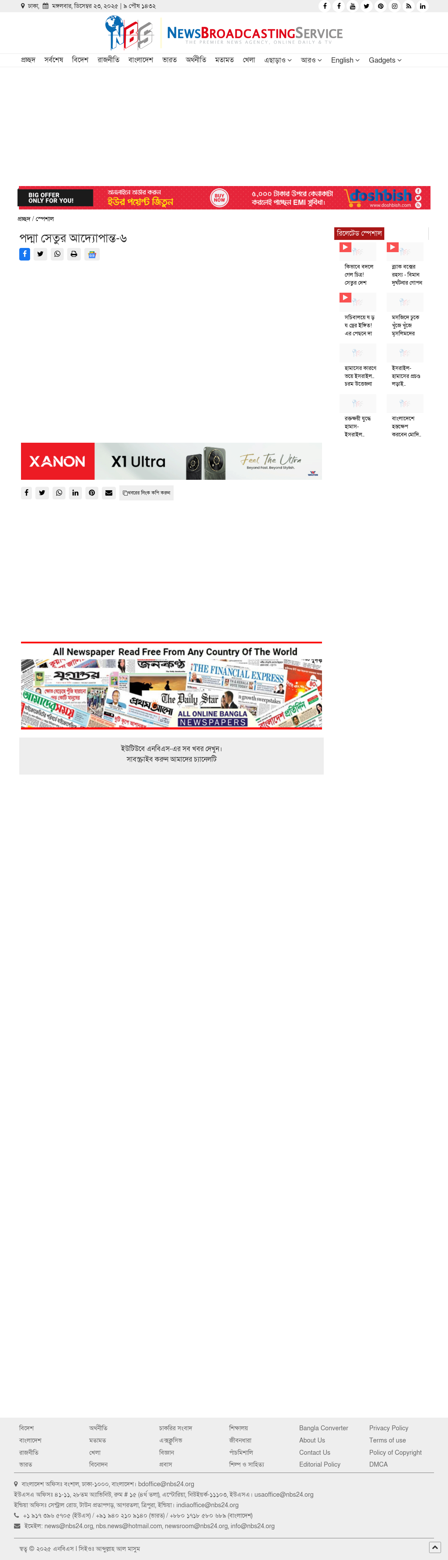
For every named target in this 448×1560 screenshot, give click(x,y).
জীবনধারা (240, 1441)
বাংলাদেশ (140, 60)
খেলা (249, 60)
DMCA (378, 1465)
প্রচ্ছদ (28, 60)
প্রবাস (165, 1465)
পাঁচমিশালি (241, 1453)
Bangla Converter (323, 1428)
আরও (308, 60)
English (342, 60)
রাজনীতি (108, 60)
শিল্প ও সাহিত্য (246, 1465)
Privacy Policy (388, 1428)
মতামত (224, 60)
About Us (312, 1441)
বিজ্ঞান (166, 1453)
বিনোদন (98, 1465)
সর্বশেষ (53, 60)
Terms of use (387, 1441)
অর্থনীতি (196, 60)
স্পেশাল (45, 219)
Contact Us (314, 1453)
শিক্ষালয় (238, 1428)
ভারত (169, 60)
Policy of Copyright (395, 1453)
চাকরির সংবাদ (175, 1428)
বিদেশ (80, 60)
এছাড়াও (275, 60)
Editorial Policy (320, 1465)
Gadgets (382, 60)
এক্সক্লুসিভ (170, 1441)
